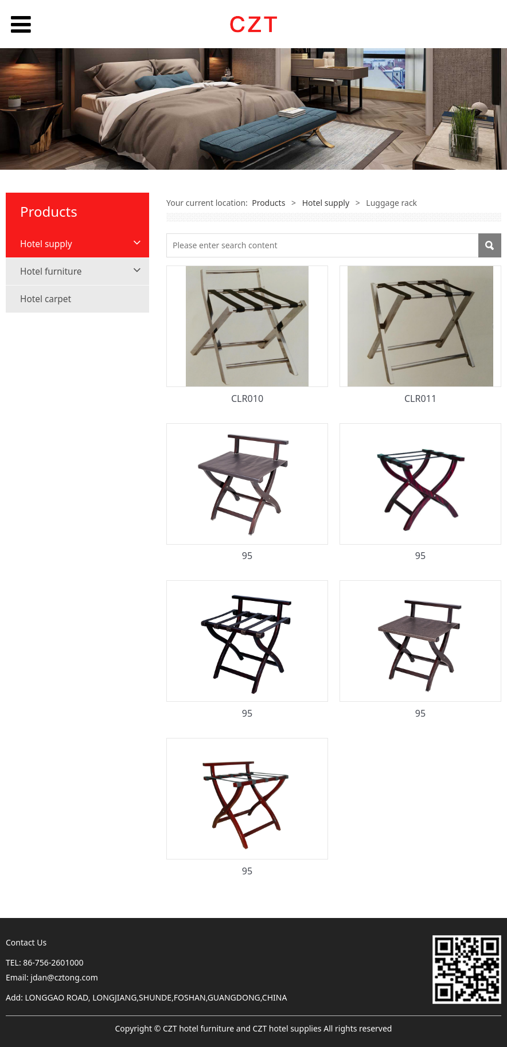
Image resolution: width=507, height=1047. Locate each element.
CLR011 (420, 398)
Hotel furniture (50, 271)
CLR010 (247, 398)
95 (247, 555)
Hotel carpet (45, 299)
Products (268, 202)
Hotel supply (46, 244)
